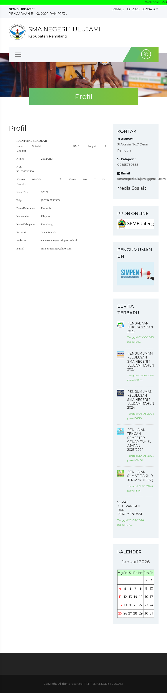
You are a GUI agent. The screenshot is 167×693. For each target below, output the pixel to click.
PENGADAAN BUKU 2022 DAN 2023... (38, 14)
